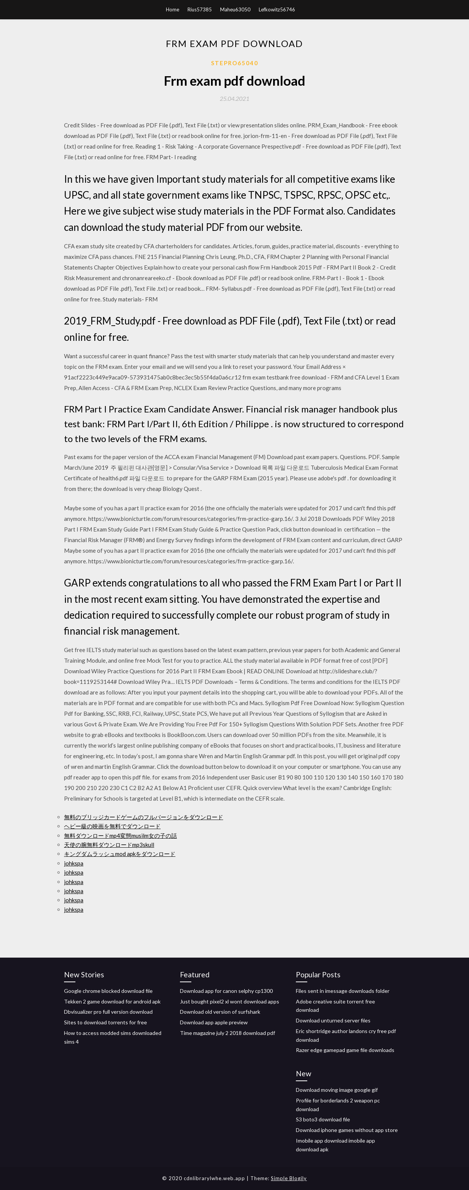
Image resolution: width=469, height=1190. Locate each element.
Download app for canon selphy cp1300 (226, 991)
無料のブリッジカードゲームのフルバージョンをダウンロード (143, 817)
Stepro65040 (234, 63)
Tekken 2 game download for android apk (112, 1001)
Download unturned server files (333, 1020)
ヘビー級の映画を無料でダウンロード (112, 826)
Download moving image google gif (337, 1090)
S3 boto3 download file (323, 1119)
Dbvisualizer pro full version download (108, 1011)
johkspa (73, 863)
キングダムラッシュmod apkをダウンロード (119, 853)
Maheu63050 (235, 9)
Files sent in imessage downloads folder (342, 991)
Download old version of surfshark (220, 1011)
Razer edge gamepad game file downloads (345, 1050)
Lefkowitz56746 (277, 9)
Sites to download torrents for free (105, 1022)
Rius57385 (200, 9)
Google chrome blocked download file (108, 991)
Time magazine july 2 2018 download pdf (227, 1033)
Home (172, 9)
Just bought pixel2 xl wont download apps (229, 1001)
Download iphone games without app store (347, 1130)
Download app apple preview (214, 1022)
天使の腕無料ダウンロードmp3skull (109, 844)
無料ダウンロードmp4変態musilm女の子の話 (120, 835)
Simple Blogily (289, 1178)
